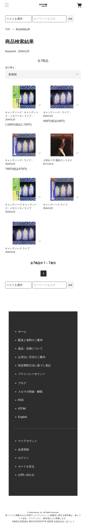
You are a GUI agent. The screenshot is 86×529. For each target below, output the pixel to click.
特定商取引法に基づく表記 (34, 365)
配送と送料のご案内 (30, 340)
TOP (7, 29)
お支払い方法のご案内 (31, 357)
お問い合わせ (26, 474)
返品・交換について (30, 348)
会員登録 (23, 449)
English (22, 416)
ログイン (23, 457)
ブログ (22, 383)
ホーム (22, 331)
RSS (21, 400)
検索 (70, 19)
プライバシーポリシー (31, 374)
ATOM (22, 408)
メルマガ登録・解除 (30, 391)
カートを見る (26, 466)
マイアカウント (27, 440)
